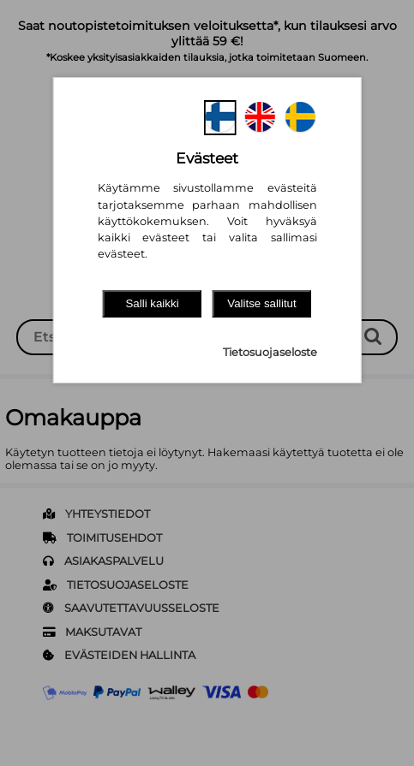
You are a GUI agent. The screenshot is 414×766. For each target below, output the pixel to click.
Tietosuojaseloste (270, 352)
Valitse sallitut (262, 303)
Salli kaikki (151, 303)
